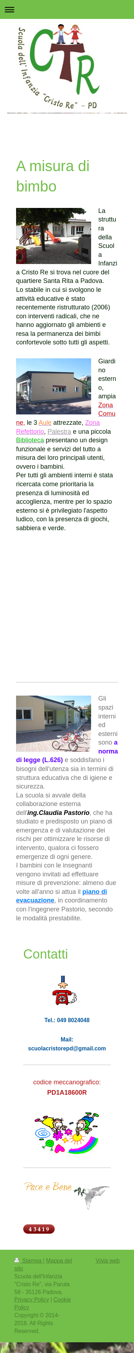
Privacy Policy (31, 1300)
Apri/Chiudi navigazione (67, 9)
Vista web (108, 1261)
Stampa (28, 1261)
